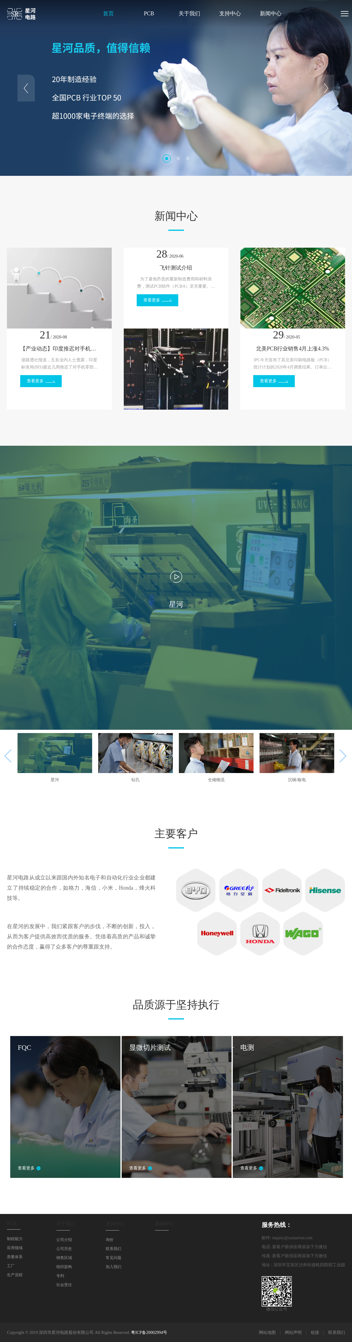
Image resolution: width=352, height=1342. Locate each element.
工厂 (11, 1266)
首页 (108, 14)
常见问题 (113, 1257)
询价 (110, 1239)
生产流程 (15, 1275)
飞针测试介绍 (176, 268)
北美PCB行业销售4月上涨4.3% (292, 349)
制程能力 (15, 1239)
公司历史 (64, 1248)
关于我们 (189, 14)
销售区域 (64, 1257)
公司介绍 (64, 1239)
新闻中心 (271, 14)
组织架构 (64, 1266)
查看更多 (35, 381)
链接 (315, 1332)
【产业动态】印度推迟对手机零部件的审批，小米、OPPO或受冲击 (59, 349)
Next (326, 88)
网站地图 (267, 1332)
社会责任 (64, 1284)
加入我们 (113, 1266)
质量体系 (15, 1257)
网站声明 (293, 1332)
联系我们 (113, 1248)
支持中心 (230, 14)
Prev (26, 88)
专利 (60, 1275)
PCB (149, 14)
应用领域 (15, 1248)
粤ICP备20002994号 (149, 1332)
